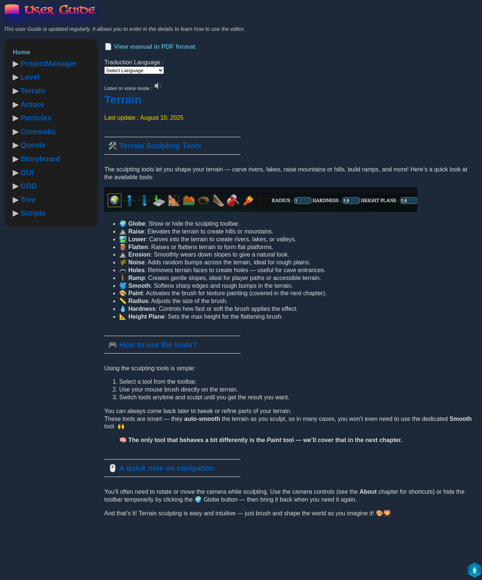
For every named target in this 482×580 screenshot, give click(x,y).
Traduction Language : (134, 62)
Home (21, 52)
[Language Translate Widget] (134, 70)
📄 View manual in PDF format (150, 46)
